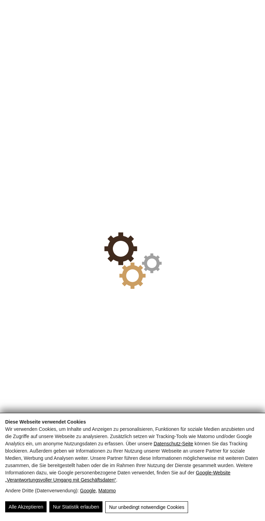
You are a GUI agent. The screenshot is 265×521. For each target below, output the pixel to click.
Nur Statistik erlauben (76, 507)
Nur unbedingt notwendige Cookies (146, 507)
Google (88, 490)
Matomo (107, 490)
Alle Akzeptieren (26, 507)
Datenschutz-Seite (173, 443)
